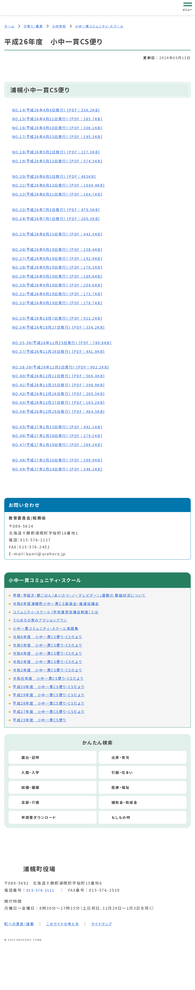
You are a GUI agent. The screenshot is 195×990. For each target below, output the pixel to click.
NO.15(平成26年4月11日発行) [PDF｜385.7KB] (62, 119)
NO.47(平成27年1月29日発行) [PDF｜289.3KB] (62, 445)
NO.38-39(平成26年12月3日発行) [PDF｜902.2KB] (66, 367)
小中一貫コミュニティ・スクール (99, 26)
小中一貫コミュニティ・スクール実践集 (46, 629)
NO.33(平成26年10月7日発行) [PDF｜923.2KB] (62, 318)
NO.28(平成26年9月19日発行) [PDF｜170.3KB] (62, 267)
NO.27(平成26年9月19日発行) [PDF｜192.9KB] (62, 259)
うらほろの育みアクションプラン (40, 620)
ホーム (9, 26)
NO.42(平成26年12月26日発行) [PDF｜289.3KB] (63, 394)
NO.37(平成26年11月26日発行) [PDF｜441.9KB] (63, 352)
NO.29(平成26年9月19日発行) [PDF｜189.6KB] (62, 276)
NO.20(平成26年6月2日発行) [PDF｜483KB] (58, 177)
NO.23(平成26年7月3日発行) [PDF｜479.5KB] (61, 210)
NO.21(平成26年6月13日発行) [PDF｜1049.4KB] (63, 186)
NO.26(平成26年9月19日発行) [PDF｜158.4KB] (62, 250)
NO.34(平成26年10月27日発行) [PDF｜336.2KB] (63, 327)
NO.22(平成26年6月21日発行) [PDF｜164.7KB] (62, 194)
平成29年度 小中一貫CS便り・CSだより (49, 695)
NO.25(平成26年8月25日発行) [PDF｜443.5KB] (62, 234)
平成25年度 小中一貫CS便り (39, 720)
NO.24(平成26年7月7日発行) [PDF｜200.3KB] (61, 219)
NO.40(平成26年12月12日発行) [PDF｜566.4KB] (63, 376)
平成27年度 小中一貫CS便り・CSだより (49, 712)
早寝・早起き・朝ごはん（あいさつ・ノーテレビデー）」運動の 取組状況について (79, 595)
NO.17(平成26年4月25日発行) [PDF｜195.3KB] (62, 137)
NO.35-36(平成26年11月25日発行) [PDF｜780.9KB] (67, 343)
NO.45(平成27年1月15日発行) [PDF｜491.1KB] (62, 427)
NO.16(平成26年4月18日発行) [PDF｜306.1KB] (62, 128)
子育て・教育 (33, 26)
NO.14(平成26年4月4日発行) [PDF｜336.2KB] (61, 110)
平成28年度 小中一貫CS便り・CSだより (49, 703)
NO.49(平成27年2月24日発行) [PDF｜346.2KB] (62, 469)
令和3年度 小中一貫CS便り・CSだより (47, 662)
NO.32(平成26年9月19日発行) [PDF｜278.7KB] (62, 303)
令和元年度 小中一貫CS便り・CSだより (48, 678)
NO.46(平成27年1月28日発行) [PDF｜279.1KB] (62, 436)
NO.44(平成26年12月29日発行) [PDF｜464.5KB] (63, 412)
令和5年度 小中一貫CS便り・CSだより (47, 645)
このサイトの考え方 (67, 924)
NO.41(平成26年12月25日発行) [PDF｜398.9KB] (63, 385)
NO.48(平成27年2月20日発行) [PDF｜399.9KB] (62, 460)
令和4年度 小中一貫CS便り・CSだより (47, 654)
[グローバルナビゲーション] (188, 7)
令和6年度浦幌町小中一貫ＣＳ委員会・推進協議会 (56, 604)
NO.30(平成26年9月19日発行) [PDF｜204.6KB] (62, 285)
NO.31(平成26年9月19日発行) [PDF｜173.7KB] (62, 294)
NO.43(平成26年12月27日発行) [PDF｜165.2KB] (63, 403)
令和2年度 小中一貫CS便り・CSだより (47, 670)
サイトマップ (110, 924)
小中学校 (59, 26)
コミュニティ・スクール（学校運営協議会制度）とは (55, 612)
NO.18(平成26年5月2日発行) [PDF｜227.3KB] (61, 152)
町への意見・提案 (20, 924)
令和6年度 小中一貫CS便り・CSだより (47, 637)
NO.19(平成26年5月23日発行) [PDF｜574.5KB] (62, 161)
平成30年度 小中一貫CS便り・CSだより (49, 687)
